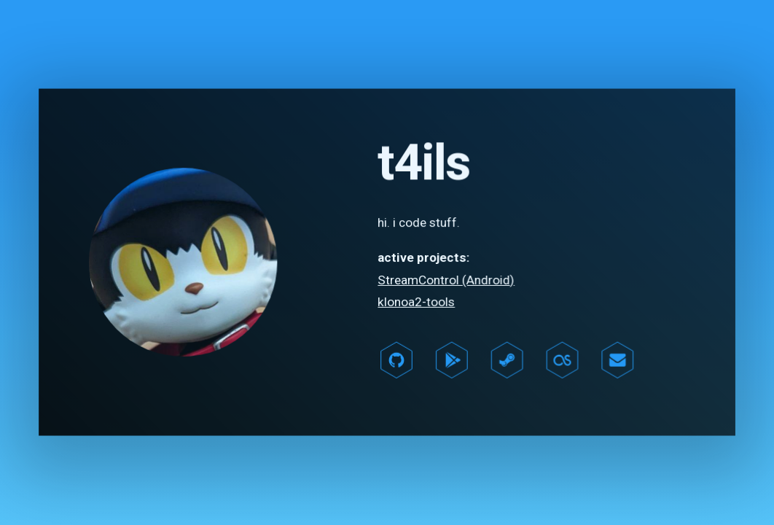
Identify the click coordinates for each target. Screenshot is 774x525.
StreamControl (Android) (446, 280)
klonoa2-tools (416, 302)
